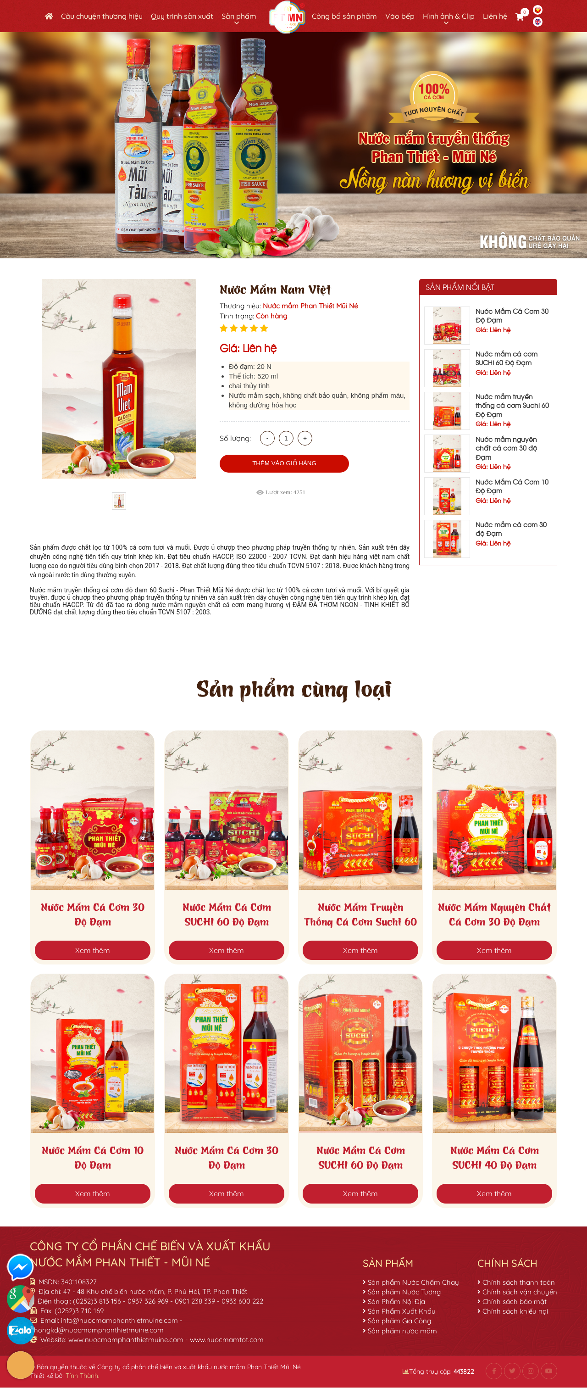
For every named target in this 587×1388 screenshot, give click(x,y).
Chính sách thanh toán (518, 1282)
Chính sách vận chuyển (519, 1292)
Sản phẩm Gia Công (399, 1320)
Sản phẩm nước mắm (402, 1331)
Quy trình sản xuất (182, 16)
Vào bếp (400, 16)
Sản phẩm (239, 16)
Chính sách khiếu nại (515, 1311)
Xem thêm (92, 950)
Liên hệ (495, 16)
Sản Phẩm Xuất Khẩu (402, 1311)
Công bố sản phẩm (344, 16)
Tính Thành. (83, 1375)
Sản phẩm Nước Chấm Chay (413, 1282)
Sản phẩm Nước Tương (404, 1292)
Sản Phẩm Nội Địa (396, 1301)
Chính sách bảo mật (514, 1301)
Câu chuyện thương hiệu (102, 16)
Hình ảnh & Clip (449, 16)
